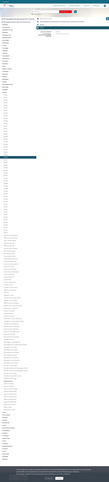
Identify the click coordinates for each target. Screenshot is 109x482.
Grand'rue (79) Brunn (9, 277)
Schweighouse (6, 430)
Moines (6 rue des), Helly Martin (12, 326)
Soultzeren (5, 443)
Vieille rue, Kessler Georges (10, 389)
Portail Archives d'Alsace (59, 5)
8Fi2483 (6, 193)
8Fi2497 (6, 160)
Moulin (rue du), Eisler (9, 334)
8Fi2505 (6, 139)
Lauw (4, 66)
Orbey (4, 412)
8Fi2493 (6, 170)
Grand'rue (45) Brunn (9, 274)
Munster (5, 92)
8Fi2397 (6, 230)
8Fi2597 (6, 102)
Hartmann (6, 292)
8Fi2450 (6, 206)
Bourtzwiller (6, 40)
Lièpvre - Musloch (7, 69)
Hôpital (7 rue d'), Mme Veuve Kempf (13, 305)
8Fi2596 (6, 105)
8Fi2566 (6, 113)
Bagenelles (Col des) (8, 30)
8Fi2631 (6, 97)
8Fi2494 (6, 167)
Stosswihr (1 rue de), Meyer (10, 365)
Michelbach (5, 79)
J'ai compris (59, 478)
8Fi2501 (6, 149)
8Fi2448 (6, 212)
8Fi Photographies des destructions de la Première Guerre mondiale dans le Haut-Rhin (16, 22)
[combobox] (65, 11)
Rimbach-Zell (6, 422)
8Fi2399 (6, 225)
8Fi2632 (6, 95)
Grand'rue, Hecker (8, 285)
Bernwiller (5, 32)
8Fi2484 (6, 191)
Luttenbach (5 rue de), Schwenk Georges (14, 321)
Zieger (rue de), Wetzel (9, 409)
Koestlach (5, 63)
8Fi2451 (6, 204)
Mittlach (5, 82)
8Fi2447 (6, 214)
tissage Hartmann (8, 381)
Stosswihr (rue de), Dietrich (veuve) (12, 376)
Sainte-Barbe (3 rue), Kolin (10, 347)
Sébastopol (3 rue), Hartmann (11, 357)
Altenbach (5, 24)
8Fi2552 (6, 128)
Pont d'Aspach (6, 415)
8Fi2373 (6, 232)
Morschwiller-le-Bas (8, 84)
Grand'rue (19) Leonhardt (10, 269)
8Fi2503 (6, 144)
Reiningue (5, 417)
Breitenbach (6, 43)
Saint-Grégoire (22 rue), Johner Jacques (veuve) (15, 344)
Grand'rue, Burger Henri (10, 282)
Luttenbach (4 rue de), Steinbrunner (13, 318)
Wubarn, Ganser (8, 407)
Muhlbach (5, 89)
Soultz (4, 441)
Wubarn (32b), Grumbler (10, 404)
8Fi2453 (6, 201)
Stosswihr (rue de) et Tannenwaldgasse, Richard (16, 368)
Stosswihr (5, 448)
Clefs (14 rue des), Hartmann (11, 235)
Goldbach (5, 53)
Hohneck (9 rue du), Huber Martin (12, 298)
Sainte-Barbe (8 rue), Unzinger (11, 352)
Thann (4, 451)
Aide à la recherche (37, 14)
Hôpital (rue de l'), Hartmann (11, 308)
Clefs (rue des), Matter (9, 253)
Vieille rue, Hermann (9, 386)
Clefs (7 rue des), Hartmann (10, 238)
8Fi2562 (6, 123)
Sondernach (6, 435)
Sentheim (5, 433)
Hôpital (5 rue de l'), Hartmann (11, 303)
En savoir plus (49, 478)
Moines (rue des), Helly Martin (11, 329)
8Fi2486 (6, 186)
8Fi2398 (6, 227)
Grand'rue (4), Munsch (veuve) (11, 272)
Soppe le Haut (6, 438)
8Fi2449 (6, 209)
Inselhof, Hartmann (8, 313)
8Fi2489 (6, 180)
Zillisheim (5, 459)
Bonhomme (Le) (7, 35)
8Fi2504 (6, 141)
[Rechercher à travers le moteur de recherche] (46, 11)
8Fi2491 (6, 175)
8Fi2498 (6, 157)
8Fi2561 (6, 126)
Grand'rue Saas (7, 279)
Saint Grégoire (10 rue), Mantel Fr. (12, 342)
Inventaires (86, 5)
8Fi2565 (6, 115)
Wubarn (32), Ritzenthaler (10, 402)
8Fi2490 (6, 178)
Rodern (4, 425)
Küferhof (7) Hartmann (9, 316)
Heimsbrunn (6, 58)
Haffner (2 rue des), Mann (10, 290)
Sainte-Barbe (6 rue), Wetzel (11, 350)
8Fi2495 (6, 165)
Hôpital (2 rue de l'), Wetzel (10, 300)
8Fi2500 (6, 152)
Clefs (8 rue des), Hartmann (10, 248)
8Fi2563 (6, 121)
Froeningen (5, 48)
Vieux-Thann (6, 454)
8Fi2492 (6, 173)
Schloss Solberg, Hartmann (10, 355)
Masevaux (5, 74)
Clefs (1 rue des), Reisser (10, 240)
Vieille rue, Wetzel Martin (10, 399)
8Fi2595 (6, 108)
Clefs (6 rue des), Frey (9, 246)
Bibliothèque (96, 5)
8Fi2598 (6, 100)
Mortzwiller (5, 87)
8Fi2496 (6, 162)
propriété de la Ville (9, 339)
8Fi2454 (6, 199)
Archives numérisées (74, 5)
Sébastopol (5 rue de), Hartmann (12, 360)
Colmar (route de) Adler (9, 256)
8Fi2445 (6, 219)
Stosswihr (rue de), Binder (10, 373)
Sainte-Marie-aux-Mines (9, 428)
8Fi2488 (6, 183)
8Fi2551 (6, 131)
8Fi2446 (6, 217)
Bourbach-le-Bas (7, 37)
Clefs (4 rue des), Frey (9, 243)
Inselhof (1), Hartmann (9, 311)
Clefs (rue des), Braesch (9, 251)
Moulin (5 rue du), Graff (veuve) (11, 331)
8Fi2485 (6, 188)
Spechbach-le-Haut (7, 446)
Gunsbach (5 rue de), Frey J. (10, 287)
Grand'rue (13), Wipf (9, 266)
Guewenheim (6, 56)
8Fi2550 (6, 134)
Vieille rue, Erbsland (9, 383)
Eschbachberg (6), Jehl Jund (10, 259)
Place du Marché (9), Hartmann (11, 337)
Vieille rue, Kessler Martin (10, 391)
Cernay (4, 45)
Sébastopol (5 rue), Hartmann (11, 363)
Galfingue (5, 50)
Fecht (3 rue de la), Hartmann (11, 264)
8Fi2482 (6, 196)
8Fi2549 (6, 136)
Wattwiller (5, 456)
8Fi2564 (6, 118)
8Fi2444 (6, 222)
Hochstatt (5, 61)
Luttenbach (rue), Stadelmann (11, 324)
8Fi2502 (6, 147)
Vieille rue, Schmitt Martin (10, 396)
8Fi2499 (6, 154)
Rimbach (5, 420)
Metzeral (5, 76)
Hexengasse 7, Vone (9, 295)
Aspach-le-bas (6, 27)
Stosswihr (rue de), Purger (10, 378)
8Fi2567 (6, 110)
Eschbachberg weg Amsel (10, 261)
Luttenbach (5, 71)
